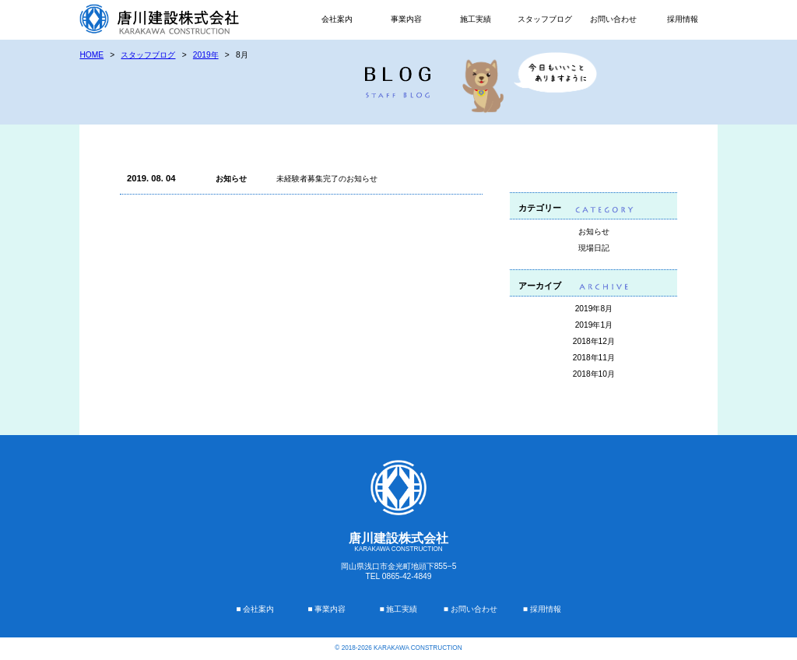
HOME (91, 55)
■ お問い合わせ (470, 609)
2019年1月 (594, 325)
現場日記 (593, 248)
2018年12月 (594, 341)
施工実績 (475, 19)
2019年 (206, 55)
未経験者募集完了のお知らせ (326, 178)
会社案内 (337, 19)
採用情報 (682, 19)
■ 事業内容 (326, 609)
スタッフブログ (545, 19)
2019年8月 (594, 308)
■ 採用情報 (542, 609)
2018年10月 (594, 374)
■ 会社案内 (255, 609)
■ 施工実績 (398, 609)
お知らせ (593, 231)
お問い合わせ (613, 19)
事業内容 (406, 19)
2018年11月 (594, 357)
